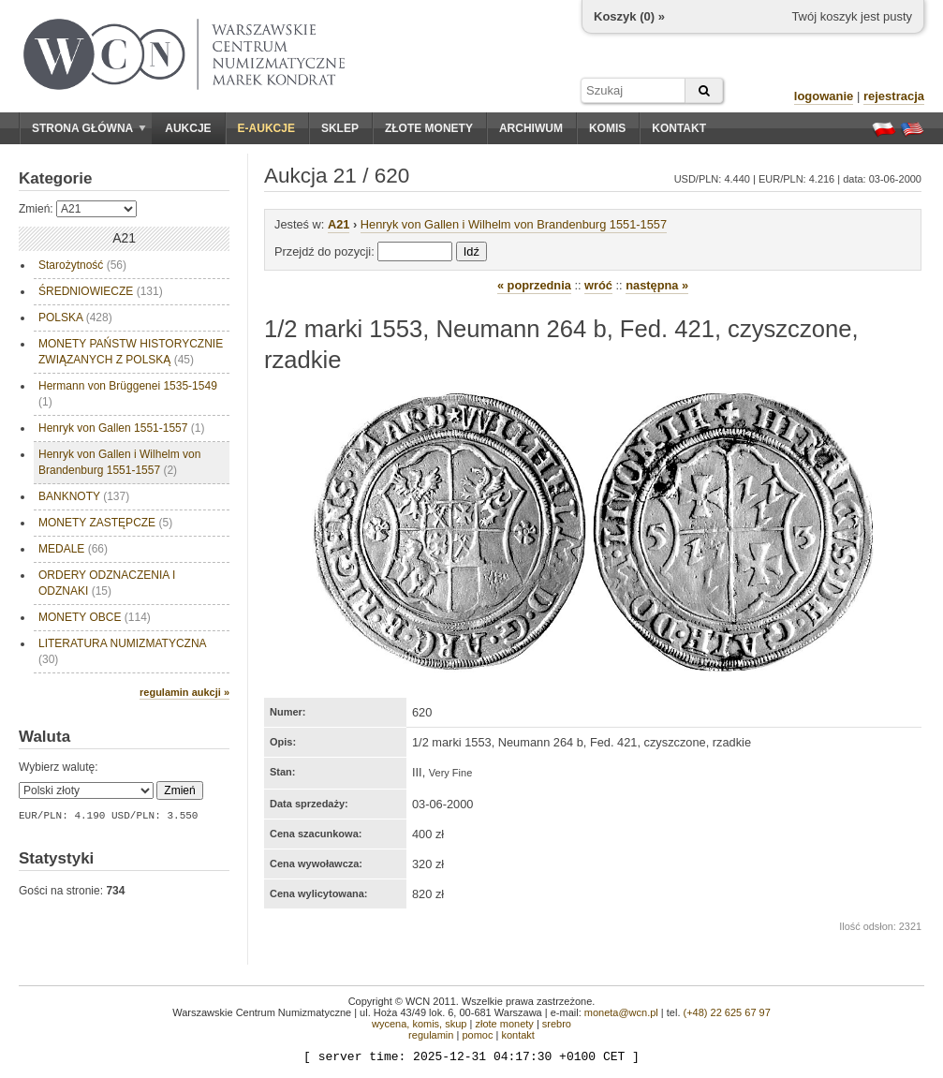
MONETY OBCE (94, 617)
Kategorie (55, 178)
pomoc (477, 1035)
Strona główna (89, 128)
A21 (338, 224)
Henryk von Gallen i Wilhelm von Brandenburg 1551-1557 (119, 462)
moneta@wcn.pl (621, 1012)
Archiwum (531, 128)
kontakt (517, 1035)
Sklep (340, 128)
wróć (598, 285)
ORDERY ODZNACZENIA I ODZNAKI (106, 583)
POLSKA (75, 317)
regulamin (430, 1035)
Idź (471, 251)
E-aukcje (266, 128)
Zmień (179, 790)
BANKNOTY (83, 496)
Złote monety (429, 128)
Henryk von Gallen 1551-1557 (121, 428)
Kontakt (679, 128)
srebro (556, 1023)
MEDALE (73, 548)
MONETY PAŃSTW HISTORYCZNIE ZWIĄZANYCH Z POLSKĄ (130, 351)
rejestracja (893, 96)
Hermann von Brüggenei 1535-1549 (127, 393)
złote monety (504, 1023)
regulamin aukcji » (184, 692)
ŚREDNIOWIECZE (100, 291)
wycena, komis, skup (419, 1023)
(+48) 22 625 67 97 (727, 1012)
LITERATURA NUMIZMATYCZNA (122, 651)
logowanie (824, 96)
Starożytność (82, 265)
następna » (657, 285)
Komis (607, 128)
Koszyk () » (629, 16)
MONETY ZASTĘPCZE (105, 522)
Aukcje (188, 128)
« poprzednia (534, 285)
